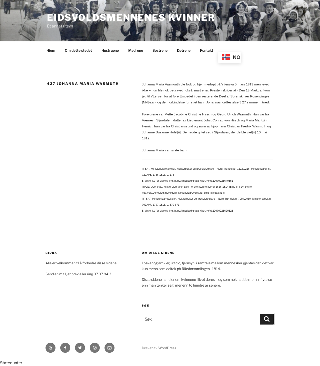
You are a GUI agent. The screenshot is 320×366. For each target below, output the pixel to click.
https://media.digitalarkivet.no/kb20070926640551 (203, 180)
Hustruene (110, 50)
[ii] (178, 132)
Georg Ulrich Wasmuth (233, 114)
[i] (239, 102)
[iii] (254, 132)
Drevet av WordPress (159, 348)
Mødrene (135, 50)
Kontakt (206, 50)
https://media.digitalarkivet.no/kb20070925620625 (203, 210)
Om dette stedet (78, 50)
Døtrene (183, 50)
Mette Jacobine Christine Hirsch (188, 114)
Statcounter (11, 363)
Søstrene (160, 50)
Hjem (50, 50)
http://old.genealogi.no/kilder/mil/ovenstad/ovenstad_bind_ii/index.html (183, 192)
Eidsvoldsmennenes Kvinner (131, 17)
